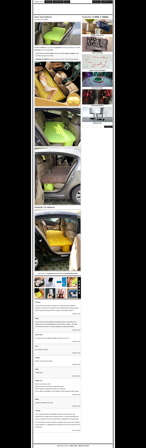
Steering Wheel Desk (71, 273)
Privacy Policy (83, 446)
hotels (51, 53)
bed (51, 50)
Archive (96, 2)
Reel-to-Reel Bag (97, 53)
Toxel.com (39, 2)
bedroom (37, 50)
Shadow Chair (97, 123)
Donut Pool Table (97, 88)
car (52, 47)
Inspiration (58, 2)
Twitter (105, 17)
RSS (97, 17)
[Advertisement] (73, 9)
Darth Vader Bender (97, 105)
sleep (72, 53)
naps (66, 53)
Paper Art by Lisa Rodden (97, 70)
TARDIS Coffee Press (97, 35)
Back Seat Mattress (43, 17)
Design (48, 2)
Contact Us (106, 2)
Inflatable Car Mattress (42, 59)
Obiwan (37, 357)
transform (58, 47)
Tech (67, 2)
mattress (43, 47)
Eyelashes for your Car (54, 273)
